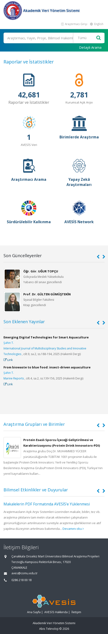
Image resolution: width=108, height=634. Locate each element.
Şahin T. (8, 343)
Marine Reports (13, 378)
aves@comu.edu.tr (24, 573)
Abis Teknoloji (49, 629)
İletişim (76, 612)
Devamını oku (73, 528)
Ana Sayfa (34, 612)
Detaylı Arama (90, 47)
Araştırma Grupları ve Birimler (34, 424)
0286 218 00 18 (21, 580)
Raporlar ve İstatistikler (28, 62)
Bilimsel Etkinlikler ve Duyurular (35, 490)
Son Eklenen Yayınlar (24, 321)
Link (8, 360)
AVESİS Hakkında (56, 612)
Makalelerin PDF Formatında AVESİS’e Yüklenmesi (46, 504)
